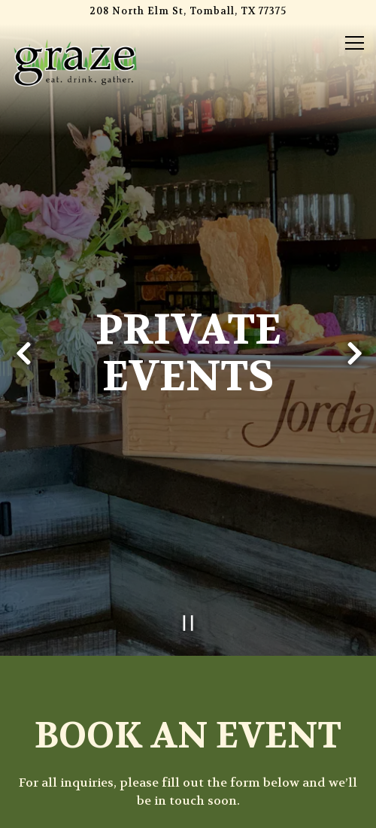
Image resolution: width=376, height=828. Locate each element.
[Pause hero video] (188, 598)
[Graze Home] (75, 61)
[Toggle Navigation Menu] (354, 43)
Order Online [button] (188, 770)
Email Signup (188, 809)
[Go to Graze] (188, 12)
